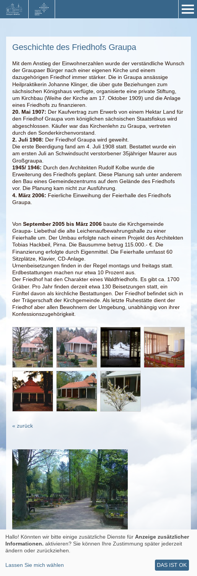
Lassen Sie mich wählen (34, 565)
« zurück (22, 426)
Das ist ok (172, 565)
